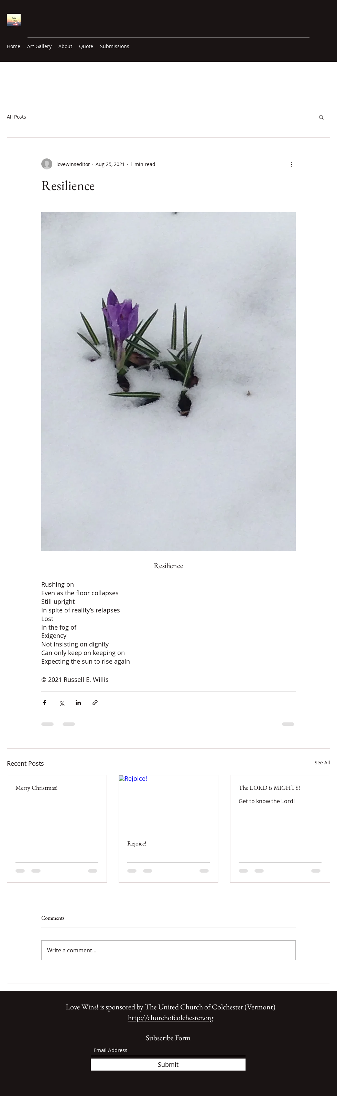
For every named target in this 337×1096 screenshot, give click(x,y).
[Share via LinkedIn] (78, 702)
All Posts (16, 116)
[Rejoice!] (168, 803)
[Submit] (168, 1065)
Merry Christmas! (36, 787)
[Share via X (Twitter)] (61, 702)
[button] (321, 117)
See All (322, 762)
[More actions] (291, 164)
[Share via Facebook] (44, 702)
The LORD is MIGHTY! (269, 787)
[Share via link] (95, 702)
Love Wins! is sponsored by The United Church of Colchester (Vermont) (170, 1007)
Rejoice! (136, 843)
